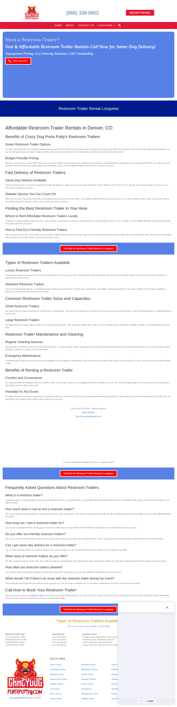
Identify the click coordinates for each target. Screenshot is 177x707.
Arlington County (57, 674)
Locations (105, 25)
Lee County (54, 689)
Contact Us (86, 25)
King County (86, 689)
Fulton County (87, 684)
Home (58, 25)
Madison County (56, 684)
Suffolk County (87, 674)
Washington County (89, 669)
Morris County (55, 694)
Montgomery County (89, 694)
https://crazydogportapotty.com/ (88, 416)
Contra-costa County (58, 679)
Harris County (55, 665)
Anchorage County (57, 669)
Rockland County (88, 665)
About (70, 25)
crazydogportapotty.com (21, 698)
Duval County (55, 698)
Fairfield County (87, 698)
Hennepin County (88, 679)
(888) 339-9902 (82, 13)
